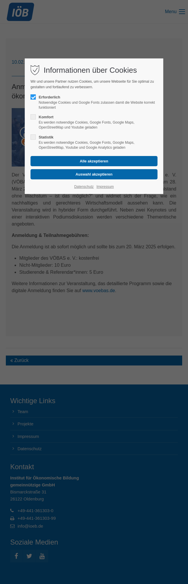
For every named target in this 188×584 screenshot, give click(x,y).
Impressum (105, 187)
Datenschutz (84, 187)
